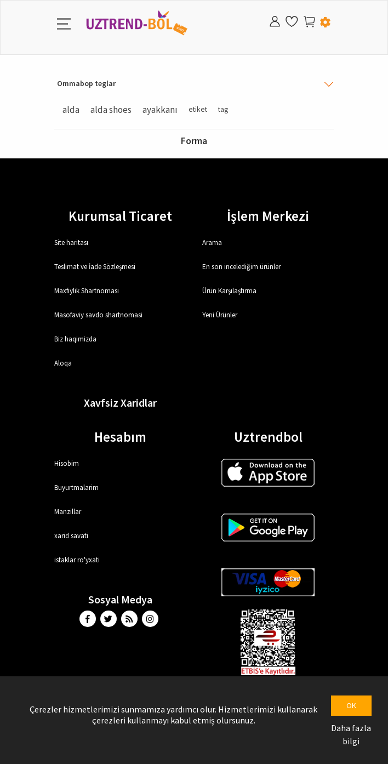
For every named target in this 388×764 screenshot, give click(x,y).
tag (223, 109)
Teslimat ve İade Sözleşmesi (94, 266)
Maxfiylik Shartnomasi (86, 290)
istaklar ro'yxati (77, 560)
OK (351, 705)
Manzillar (67, 511)
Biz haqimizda (75, 339)
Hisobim (66, 463)
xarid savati (71, 535)
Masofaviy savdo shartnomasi (98, 315)
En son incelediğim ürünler (241, 266)
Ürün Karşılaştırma (229, 290)
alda (70, 110)
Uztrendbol (268, 437)
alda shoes (111, 110)
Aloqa (63, 363)
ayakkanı (160, 110)
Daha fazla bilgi (351, 734)
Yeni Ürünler (219, 315)
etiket (198, 109)
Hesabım (120, 437)
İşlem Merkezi (268, 216)
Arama (212, 242)
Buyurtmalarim (76, 487)
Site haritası (71, 242)
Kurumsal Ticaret (120, 216)
